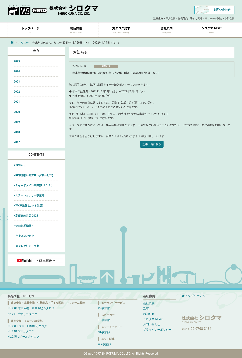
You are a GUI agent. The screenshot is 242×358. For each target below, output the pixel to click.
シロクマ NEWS (153, 319)
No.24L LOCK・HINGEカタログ (27, 326)
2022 (17, 91)
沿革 (146, 308)
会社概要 (148, 303)
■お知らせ (20, 165)
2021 (17, 101)
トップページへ (193, 295)
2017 (17, 142)
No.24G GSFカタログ (21, 331)
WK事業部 (104, 344)
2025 (17, 61)
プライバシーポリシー (157, 329)
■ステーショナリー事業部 (29, 195)
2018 (17, 132)
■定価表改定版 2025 (26, 215)
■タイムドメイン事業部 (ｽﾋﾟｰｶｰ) (33, 185)
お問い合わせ (221, 9)
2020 (17, 111)
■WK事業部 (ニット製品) (28, 205)
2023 (17, 81)
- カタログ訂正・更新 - (27, 245)
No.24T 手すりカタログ (22, 314)
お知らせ (23, 42)
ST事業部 (104, 332)
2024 (17, 71)
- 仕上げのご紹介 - (25, 235)
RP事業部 (104, 308)
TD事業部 (104, 320)
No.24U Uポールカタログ (23, 336)
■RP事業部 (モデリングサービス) (33, 175)
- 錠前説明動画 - (23, 225)
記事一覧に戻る (152, 144)
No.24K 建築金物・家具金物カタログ (31, 308)
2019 (17, 121)
